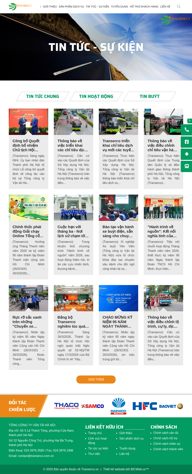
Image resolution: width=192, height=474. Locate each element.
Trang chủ (95, 433)
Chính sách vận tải (165, 432)
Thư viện (94, 453)
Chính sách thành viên (168, 449)
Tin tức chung (42, 96)
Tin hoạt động (96, 96)
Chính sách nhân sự (166, 443)
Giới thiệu (125, 433)
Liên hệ (124, 453)
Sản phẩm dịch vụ (131, 438)
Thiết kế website (114, 469)
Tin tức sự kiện (98, 448)
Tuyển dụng (127, 448)
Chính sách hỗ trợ (165, 438)
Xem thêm (96, 379)
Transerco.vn (90, 469)
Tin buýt (149, 96)
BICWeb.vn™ (140, 469)
